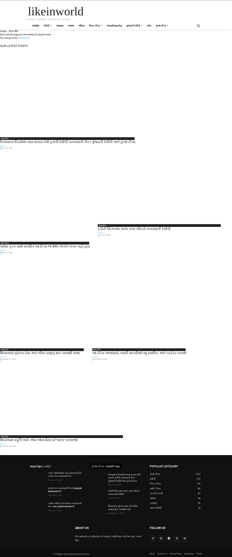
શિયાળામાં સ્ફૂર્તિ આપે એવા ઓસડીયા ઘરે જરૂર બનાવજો (38, 440)
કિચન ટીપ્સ (5, 243)
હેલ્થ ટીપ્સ (4, 138)
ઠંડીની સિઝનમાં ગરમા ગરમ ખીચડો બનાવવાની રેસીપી (134, 229)
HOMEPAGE (24, 38)
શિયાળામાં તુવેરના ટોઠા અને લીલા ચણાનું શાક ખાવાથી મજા (40, 353)
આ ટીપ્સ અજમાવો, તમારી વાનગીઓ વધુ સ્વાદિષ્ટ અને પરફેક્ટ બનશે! (139, 353)
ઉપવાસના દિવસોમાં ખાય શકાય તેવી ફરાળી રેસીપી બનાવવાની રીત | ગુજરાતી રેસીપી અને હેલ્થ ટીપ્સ (67, 142)
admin (2, 146)
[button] (198, 26)
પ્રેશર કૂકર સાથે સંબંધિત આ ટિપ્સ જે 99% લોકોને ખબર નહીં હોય (45, 246)
